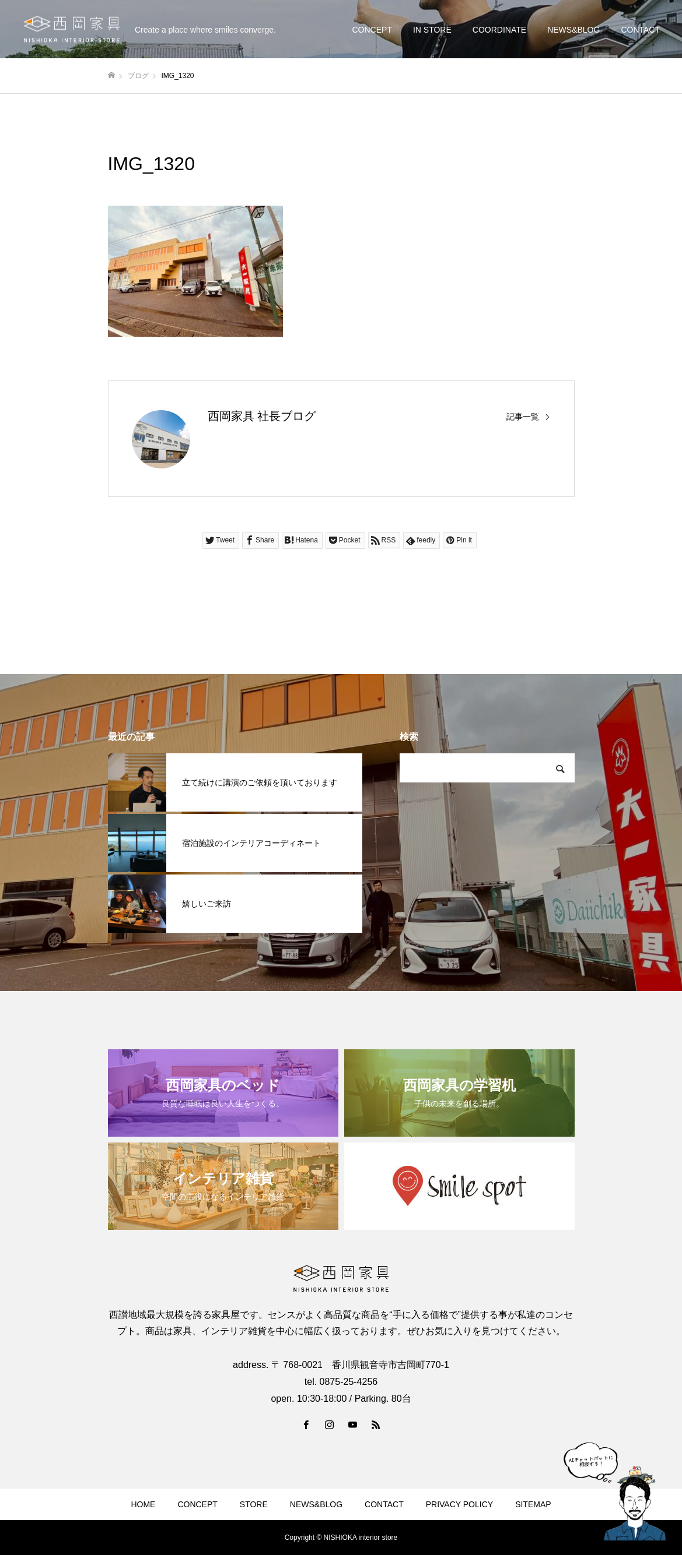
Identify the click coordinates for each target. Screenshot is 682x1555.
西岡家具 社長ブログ (262, 416)
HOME (143, 1504)
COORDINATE (499, 29)
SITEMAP (533, 1504)
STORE (254, 1504)
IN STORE (432, 29)
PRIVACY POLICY (459, 1504)
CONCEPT (371, 29)
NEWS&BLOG (573, 29)
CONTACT (640, 29)
